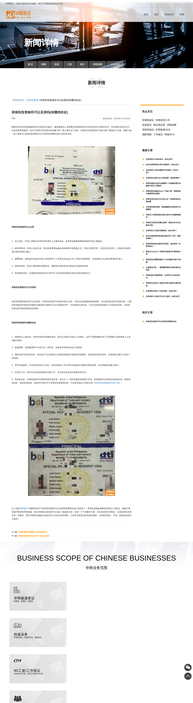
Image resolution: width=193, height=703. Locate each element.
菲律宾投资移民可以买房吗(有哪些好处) (161, 319)
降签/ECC (170, 132)
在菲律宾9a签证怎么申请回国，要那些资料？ (163, 175)
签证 (156, 14)
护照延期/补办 (163, 127)
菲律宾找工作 (163, 117)
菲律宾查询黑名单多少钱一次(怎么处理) (34, 533)
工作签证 (158, 132)
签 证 (31, 62)
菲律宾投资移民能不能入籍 (107, 380)
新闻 (182, 14)
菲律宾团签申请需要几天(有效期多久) (33, 530)
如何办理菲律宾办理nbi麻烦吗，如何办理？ (163, 162)
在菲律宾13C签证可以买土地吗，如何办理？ (163, 294)
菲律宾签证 (18, 97)
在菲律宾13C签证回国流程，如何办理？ (161, 228)
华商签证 (24, 506)
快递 (58, 62)
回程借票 (102, 62)
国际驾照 (146, 132)
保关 (86, 62)
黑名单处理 (159, 122)
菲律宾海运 (148, 127)
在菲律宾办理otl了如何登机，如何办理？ (162, 288)
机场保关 (169, 14)
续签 (45, 62)
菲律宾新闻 (32, 97)
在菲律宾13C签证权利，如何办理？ (159, 157)
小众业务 (121, 62)
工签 (72, 62)
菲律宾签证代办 (21, 695)
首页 (146, 14)
